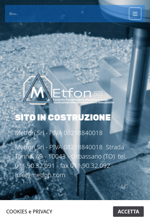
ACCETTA (128, 211)
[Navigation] (135, 13)
